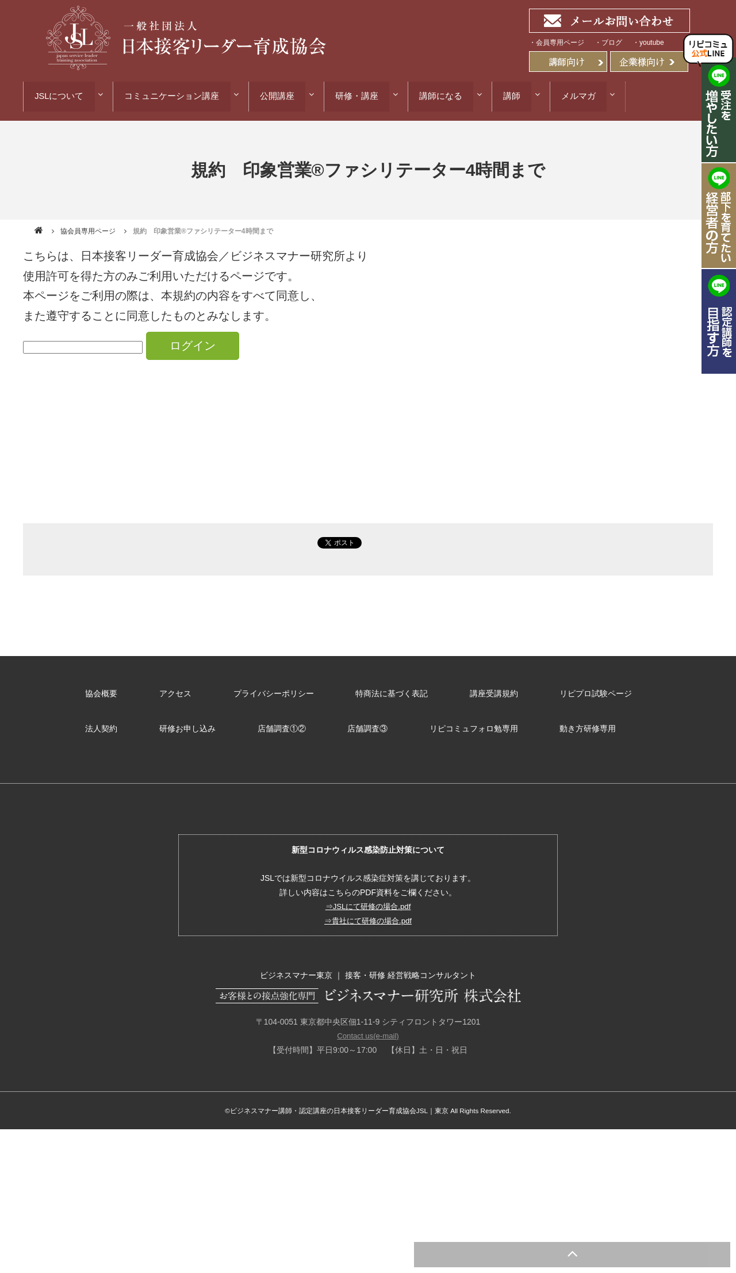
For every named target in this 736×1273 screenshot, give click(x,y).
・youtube (648, 43)
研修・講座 (370, 95)
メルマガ (605, 95)
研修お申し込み (113, 724)
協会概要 (101, 692)
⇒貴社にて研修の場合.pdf (368, 914)
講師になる (458, 95)
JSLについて (58, 95)
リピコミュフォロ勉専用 (391, 724)
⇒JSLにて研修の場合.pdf (367, 900)
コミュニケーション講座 (176, 95)
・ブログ (608, 43)
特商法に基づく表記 (383, 692)
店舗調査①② (205, 724)
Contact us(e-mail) (368, 1029)
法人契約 (674, 692)
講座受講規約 (483, 692)
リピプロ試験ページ (582, 692)
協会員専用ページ (88, 232)
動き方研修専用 (503, 724)
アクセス (172, 692)
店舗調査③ (288, 724)
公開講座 (286, 95)
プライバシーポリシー (268, 692)
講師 (534, 95)
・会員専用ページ (556, 43)
